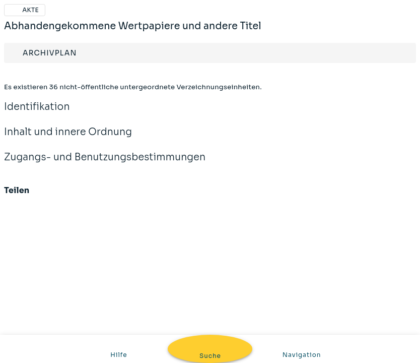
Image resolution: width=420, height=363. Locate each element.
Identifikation (37, 113)
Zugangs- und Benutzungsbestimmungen (104, 163)
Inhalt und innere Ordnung (68, 138)
